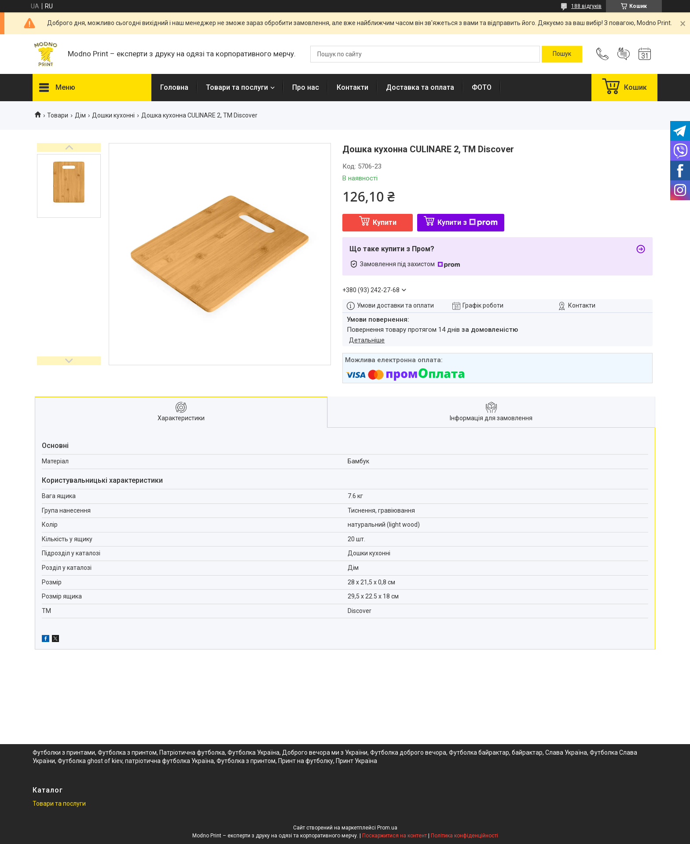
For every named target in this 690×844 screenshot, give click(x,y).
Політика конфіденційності (464, 836)
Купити (384, 222)
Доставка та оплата (420, 87)
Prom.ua (387, 828)
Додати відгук (623, 54)
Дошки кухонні (113, 115)
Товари (57, 115)
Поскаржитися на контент (394, 836)
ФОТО (482, 87)
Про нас (305, 87)
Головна (174, 87)
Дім (80, 115)
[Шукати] (562, 54)
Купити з (467, 222)
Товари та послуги (237, 87)
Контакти (352, 87)
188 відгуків (586, 6)
